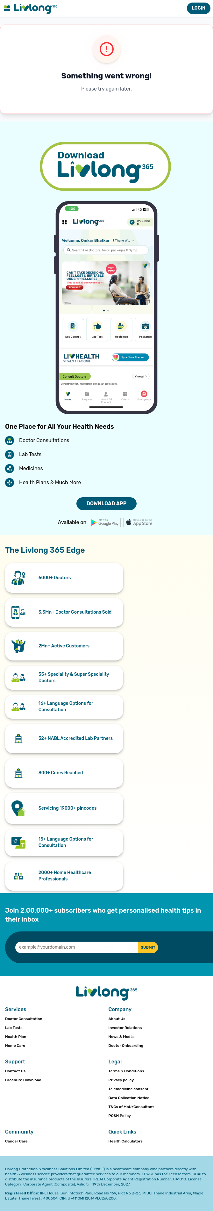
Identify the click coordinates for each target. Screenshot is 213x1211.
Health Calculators (126, 1141)
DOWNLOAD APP (107, 503)
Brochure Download (23, 1080)
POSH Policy (120, 1115)
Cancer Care (16, 1141)
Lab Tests (14, 1027)
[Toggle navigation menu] (7, 8)
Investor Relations (125, 1027)
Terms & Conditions (126, 1071)
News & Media (121, 1036)
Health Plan (15, 1036)
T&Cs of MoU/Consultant (131, 1107)
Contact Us (15, 1071)
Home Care (15, 1045)
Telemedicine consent (129, 1089)
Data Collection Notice (129, 1098)
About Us (117, 1019)
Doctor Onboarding (126, 1045)
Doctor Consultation (23, 1019)
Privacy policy (121, 1080)
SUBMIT (148, 947)
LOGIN (198, 8)
